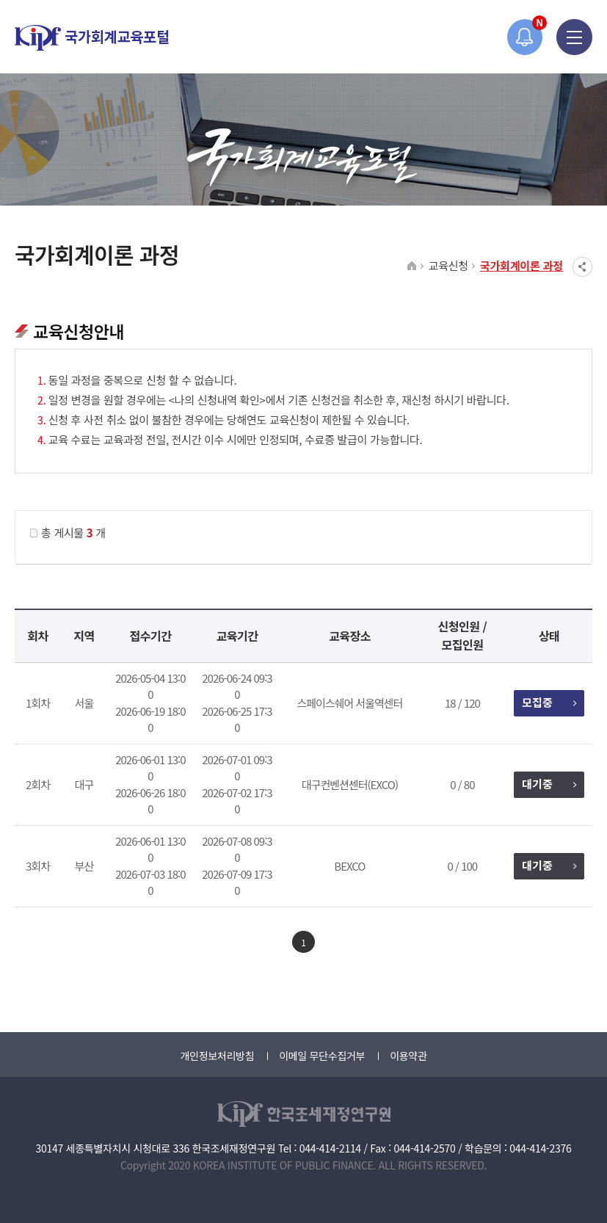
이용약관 (408, 1055)
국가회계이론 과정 (521, 265)
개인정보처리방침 (217, 1055)
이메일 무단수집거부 (322, 1055)
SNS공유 (582, 267)
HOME (412, 266)
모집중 (548, 702)
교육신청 (448, 265)
